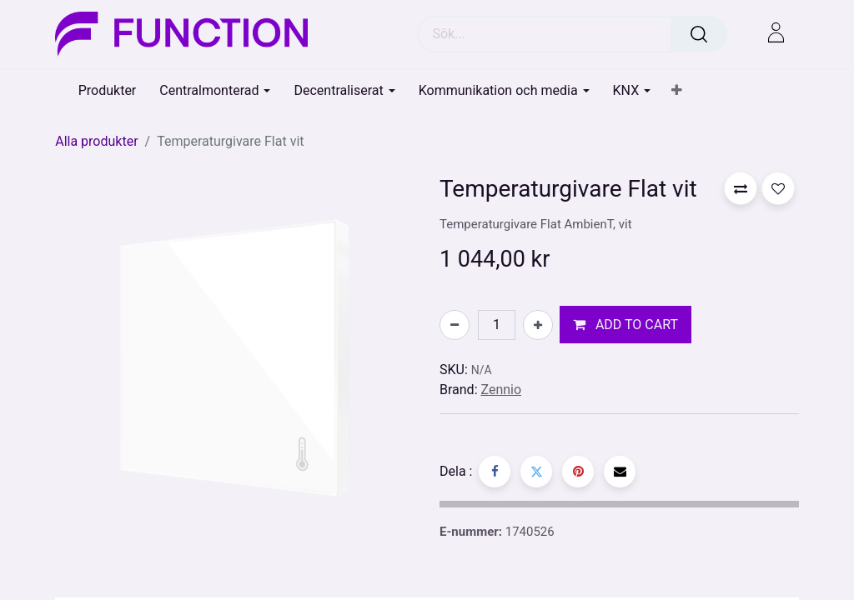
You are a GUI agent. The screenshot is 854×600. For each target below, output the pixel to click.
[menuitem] (107, 90)
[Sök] (699, 34)
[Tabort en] (455, 325)
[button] (676, 91)
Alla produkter (96, 141)
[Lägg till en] (538, 325)
